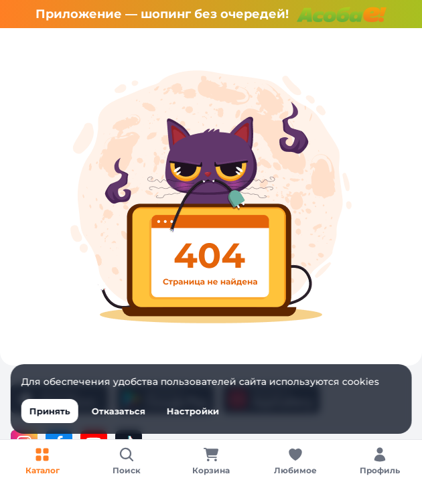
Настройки (193, 411)
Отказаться (118, 411)
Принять (49, 411)
